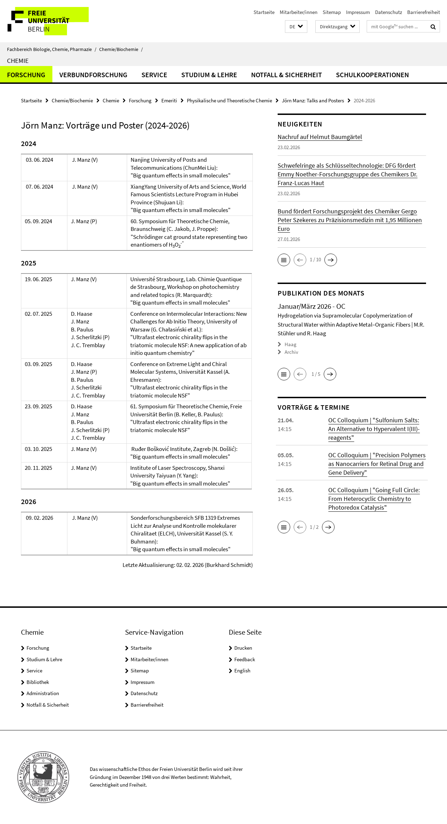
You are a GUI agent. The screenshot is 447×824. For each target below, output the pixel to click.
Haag (290, 344)
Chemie (18, 60)
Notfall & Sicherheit (286, 74)
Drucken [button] (243, 647)
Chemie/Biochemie (121, 49)
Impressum (358, 12)
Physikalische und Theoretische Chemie (229, 100)
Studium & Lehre (209, 74)
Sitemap (332, 12)
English (242, 670)
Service (154, 74)
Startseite (264, 12)
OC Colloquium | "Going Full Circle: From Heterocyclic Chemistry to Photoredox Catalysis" (374, 498)
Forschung (26, 74)
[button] (296, 26)
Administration (43, 693)
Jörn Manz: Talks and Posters (313, 100)
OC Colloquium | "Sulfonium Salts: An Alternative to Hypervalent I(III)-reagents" (374, 429)
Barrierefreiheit (423, 12)
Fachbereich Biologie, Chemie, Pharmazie (51, 49)
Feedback (244, 659)
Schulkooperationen (372, 74)
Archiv (291, 352)
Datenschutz (388, 12)
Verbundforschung (93, 74)
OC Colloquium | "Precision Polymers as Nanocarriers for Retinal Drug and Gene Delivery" (377, 463)
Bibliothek (38, 682)
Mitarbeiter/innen (298, 12)
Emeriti (169, 100)
